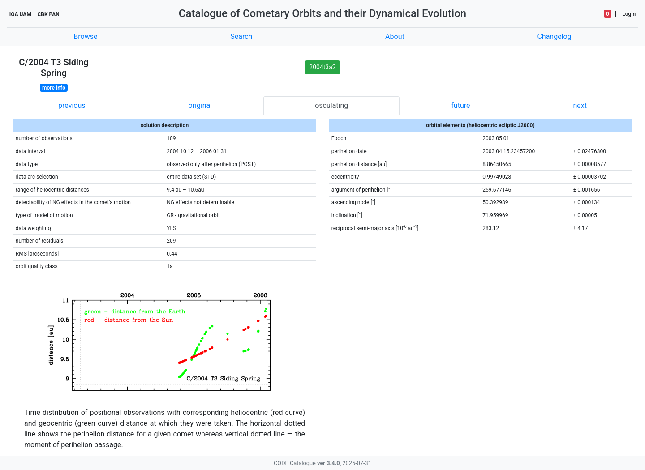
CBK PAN (48, 14)
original (200, 105)
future (460, 105)
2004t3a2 (322, 67)
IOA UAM (20, 14)
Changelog (554, 36)
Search (241, 36)
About (394, 36)
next (580, 105)
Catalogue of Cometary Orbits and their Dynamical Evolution (322, 13)
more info (53, 88)
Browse (85, 36)
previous (71, 105)
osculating (331, 105)
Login (629, 14)
